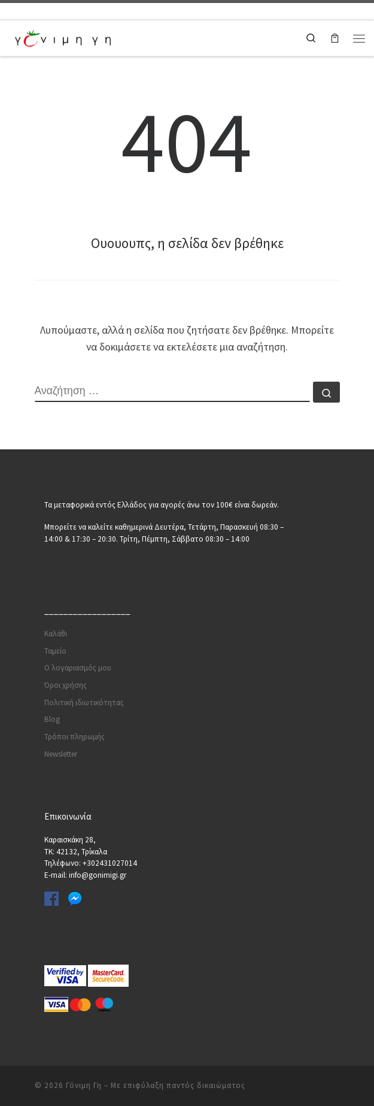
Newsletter (60, 754)
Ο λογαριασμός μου (77, 668)
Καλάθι (55, 633)
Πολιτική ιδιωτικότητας (84, 702)
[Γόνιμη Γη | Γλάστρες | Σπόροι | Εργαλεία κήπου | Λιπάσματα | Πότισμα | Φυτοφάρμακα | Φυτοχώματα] (63, 36)
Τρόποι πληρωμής (74, 737)
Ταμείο (55, 651)
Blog (52, 719)
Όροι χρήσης (65, 685)
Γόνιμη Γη (84, 1085)
